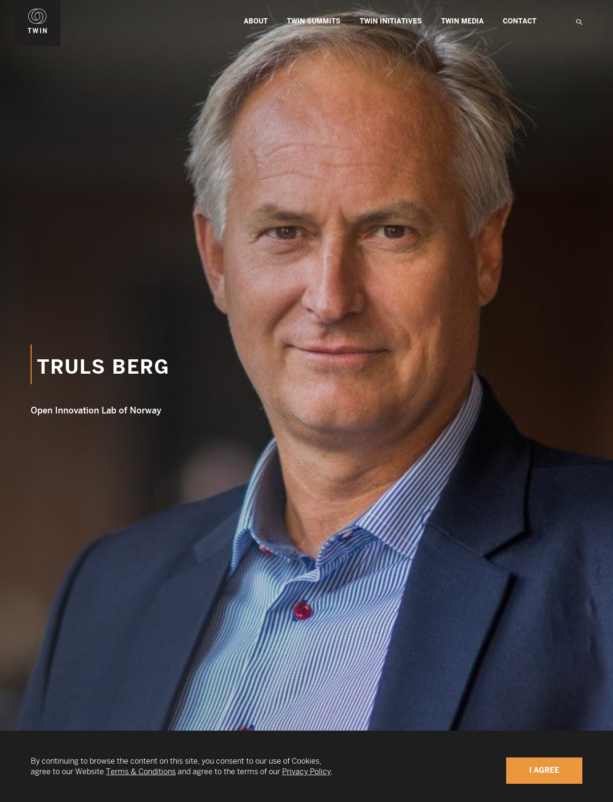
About (256, 21)
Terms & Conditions (141, 771)
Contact (519, 21)
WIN (37, 5)
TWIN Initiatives (391, 21)
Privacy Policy (306, 771)
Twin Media (462, 21)
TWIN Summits (314, 22)
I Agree (544, 770)
